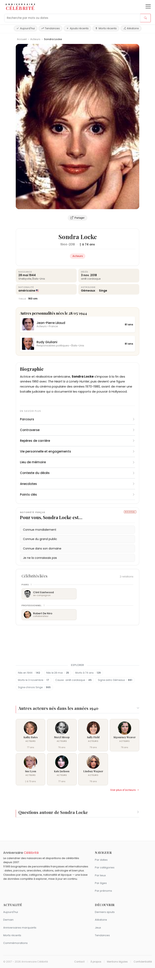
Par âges (101, 883)
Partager (77, 217)
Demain (8, 919)
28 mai (23, 275)
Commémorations (15, 943)
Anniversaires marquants (19, 927)
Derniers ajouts (105, 912)
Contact (79, 961)
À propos (95, 961)
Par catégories (104, 867)
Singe (103, 291)
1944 (63, 244)
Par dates (101, 860)
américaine (26, 291)
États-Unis (38, 278)
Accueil (22, 39)
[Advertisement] (77, 643)
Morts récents (106, 28)
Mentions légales (117, 961)
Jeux (98, 927)
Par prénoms (103, 890)
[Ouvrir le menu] (148, 6)
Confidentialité (143, 961)
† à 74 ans (87, 244)
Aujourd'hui (25, 28)
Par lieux (100, 875)
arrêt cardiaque (91, 278)
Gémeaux (88, 291)
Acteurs (35, 39)
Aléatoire (131, 28)
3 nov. (85, 275)
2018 (72, 244)
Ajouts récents (77, 28)
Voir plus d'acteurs (124, 790)
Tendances (50, 28)
